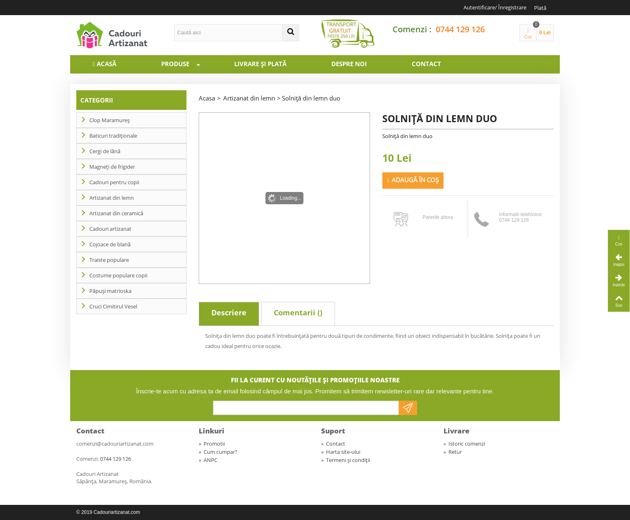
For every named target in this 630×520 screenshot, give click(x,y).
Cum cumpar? (218, 451)
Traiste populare (109, 259)
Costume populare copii (118, 275)
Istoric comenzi (464, 443)
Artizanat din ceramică (116, 213)
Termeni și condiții (345, 460)
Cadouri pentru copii (114, 182)
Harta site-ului (340, 451)
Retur (453, 451)
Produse (184, 63)
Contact (426, 64)
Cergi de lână (104, 151)
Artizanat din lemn (111, 197)
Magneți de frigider (112, 166)
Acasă (106, 64)
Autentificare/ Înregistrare (495, 7)
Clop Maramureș (109, 120)
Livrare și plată (260, 64)
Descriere (228, 312)
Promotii (212, 443)
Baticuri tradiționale (113, 135)
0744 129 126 (460, 29)
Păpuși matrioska (110, 291)
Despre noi (349, 64)
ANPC (208, 460)
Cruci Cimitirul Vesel (113, 306)
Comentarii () (298, 312)
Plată (540, 7)
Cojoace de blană (110, 244)
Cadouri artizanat (110, 228)
